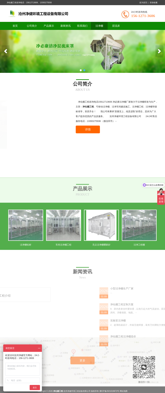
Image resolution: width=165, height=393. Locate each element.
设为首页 (143, 2)
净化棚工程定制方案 (149, 340)
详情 (88, 129)
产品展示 (49, 25)
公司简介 (32, 25)
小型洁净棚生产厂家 (149, 324)
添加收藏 (153, 2)
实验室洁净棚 (146, 356)
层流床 (116, 25)
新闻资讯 (65, 25)
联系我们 (82, 25)
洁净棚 (99, 25)
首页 (15, 25)
